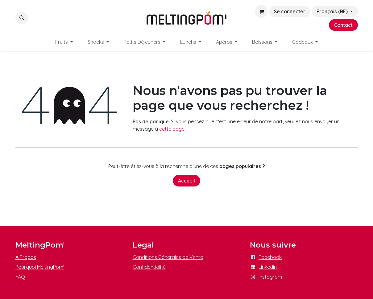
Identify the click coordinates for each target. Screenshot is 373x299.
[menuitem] (64, 42)
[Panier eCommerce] (261, 11)
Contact (343, 25)
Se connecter (289, 11)
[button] (21, 17)
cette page (171, 129)
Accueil (186, 181)
